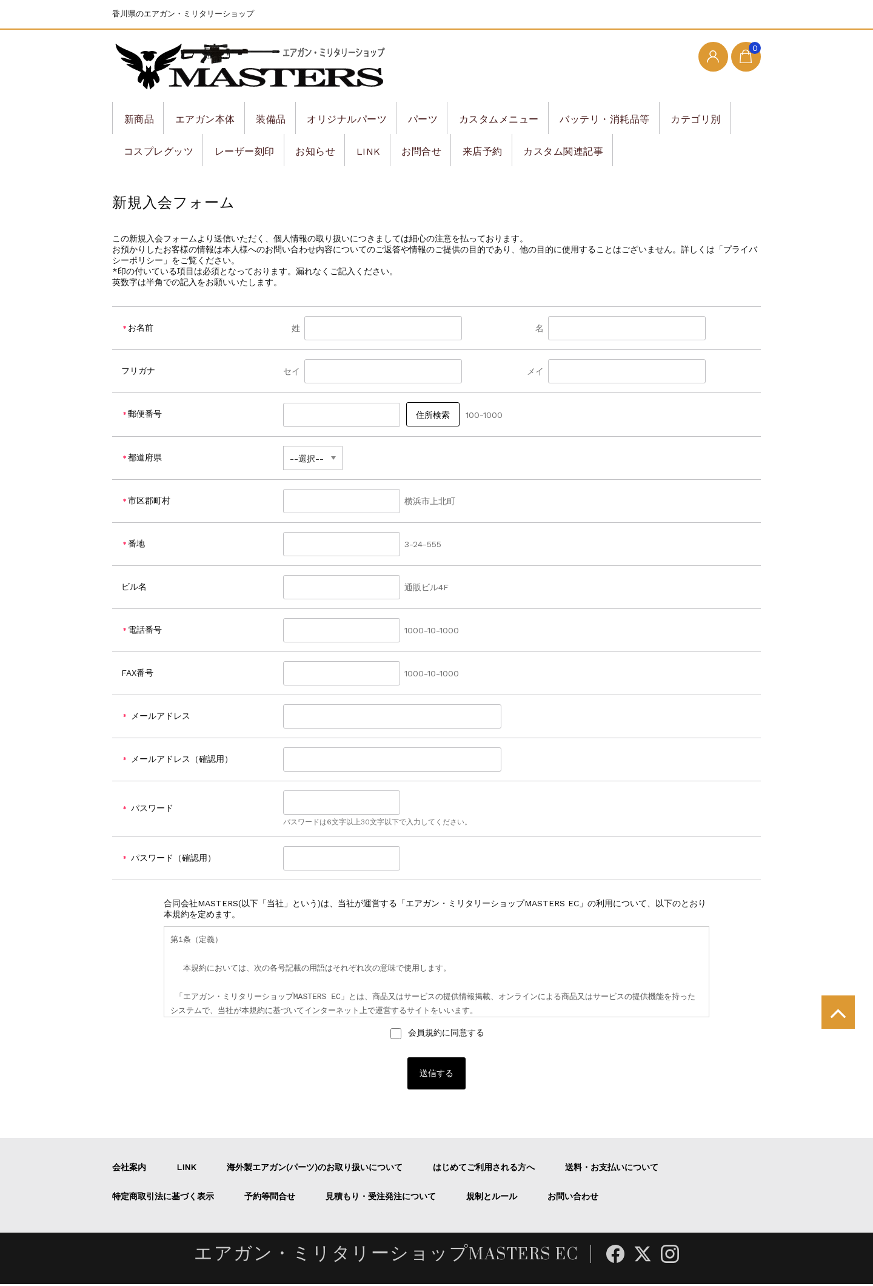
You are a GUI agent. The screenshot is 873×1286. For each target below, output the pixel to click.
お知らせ (416, 150)
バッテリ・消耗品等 (661, 118)
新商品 (141, 118)
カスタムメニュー (543, 118)
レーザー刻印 (337, 150)
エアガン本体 (215, 118)
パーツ (459, 118)
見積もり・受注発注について (381, 1198)
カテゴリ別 (151, 150)
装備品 (290, 118)
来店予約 (605, 150)
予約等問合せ (269, 1198)
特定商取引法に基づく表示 (163, 1198)
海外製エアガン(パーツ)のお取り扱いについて (315, 1169)
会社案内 (129, 1169)
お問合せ (536, 150)
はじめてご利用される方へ (484, 1169)
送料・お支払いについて (611, 1169)
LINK (476, 150)
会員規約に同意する (444, 1032)
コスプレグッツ (241, 150)
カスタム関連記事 (695, 150)
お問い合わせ (572, 1198)
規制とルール (491, 1198)
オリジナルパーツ (374, 118)
